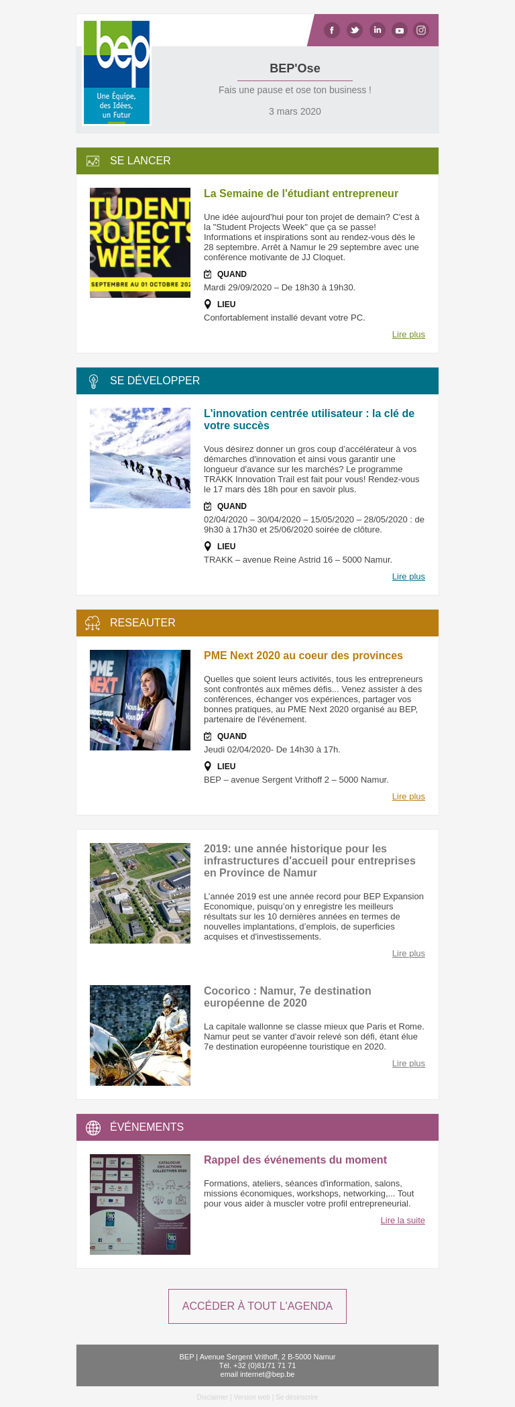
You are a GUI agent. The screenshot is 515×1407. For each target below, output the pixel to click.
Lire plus (408, 334)
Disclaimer (213, 1397)
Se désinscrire (297, 1397)
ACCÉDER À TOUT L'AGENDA (257, 1306)
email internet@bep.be (258, 1374)
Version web (251, 1397)
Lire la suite (403, 1220)
